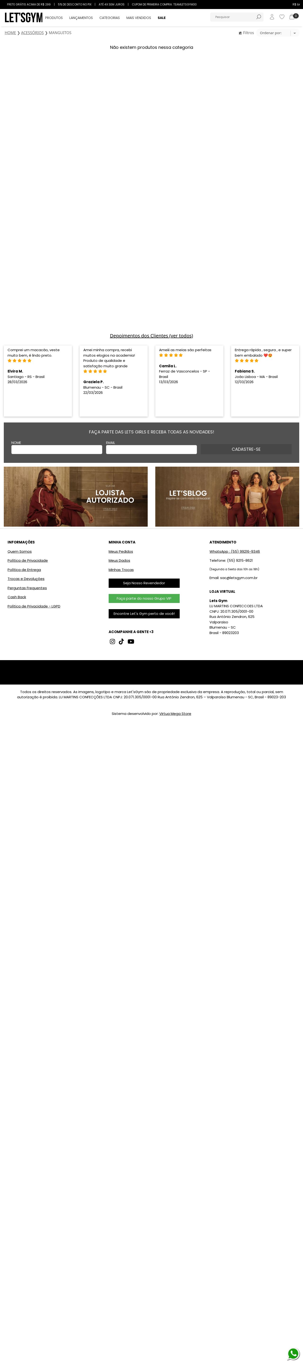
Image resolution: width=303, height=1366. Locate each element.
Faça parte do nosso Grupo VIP (144, 598)
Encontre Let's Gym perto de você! (144, 613)
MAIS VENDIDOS (138, 17)
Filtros (246, 32)
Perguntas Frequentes (27, 587)
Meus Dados (119, 560)
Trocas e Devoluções (26, 578)
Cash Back (17, 596)
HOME (10, 32)
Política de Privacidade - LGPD (34, 606)
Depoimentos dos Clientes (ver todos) (151, 335)
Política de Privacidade (28, 560)
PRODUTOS (54, 17)
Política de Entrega (24, 569)
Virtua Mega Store (175, 713)
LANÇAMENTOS (81, 17)
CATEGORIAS (109, 17)
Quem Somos (20, 551)
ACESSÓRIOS (32, 32)
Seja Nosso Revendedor (144, 582)
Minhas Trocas (121, 569)
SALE (162, 17)
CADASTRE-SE (246, 449)
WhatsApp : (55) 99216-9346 (234, 551)
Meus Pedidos (121, 551)
